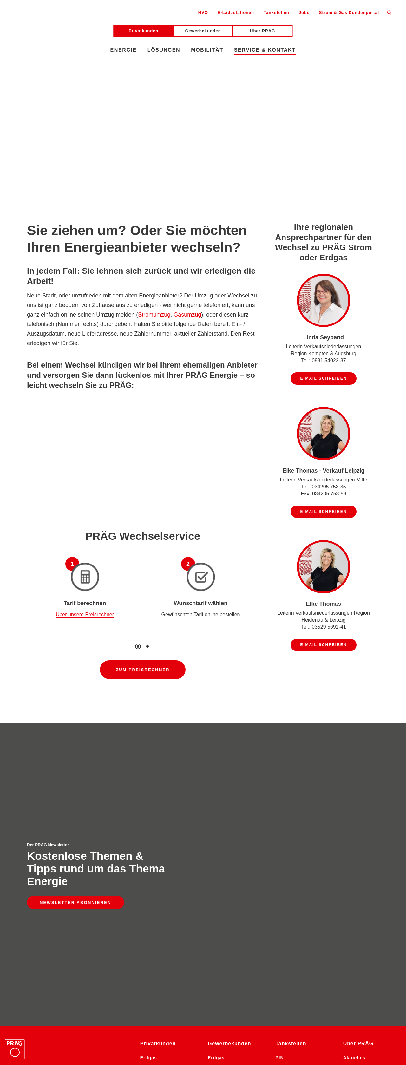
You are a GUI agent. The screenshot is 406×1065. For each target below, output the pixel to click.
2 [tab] (147, 646)
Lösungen (163, 50)
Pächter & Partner (296, 863)
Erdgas (148, 833)
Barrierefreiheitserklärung (43, 1036)
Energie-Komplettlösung (237, 960)
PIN (279, 833)
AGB (381, 1036)
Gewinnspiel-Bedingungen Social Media (251, 1047)
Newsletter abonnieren (75, 790)
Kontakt (284, 882)
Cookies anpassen (329, 1047)
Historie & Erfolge (364, 863)
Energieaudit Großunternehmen (229, 926)
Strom (147, 863)
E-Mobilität (153, 882)
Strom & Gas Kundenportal (349, 12)
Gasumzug (187, 314)
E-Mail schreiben (25, 890)
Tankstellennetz (294, 873)
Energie (123, 50)
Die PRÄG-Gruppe (364, 853)
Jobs (304, 12)
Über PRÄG (262, 31)
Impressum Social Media (257, 1036)
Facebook (307, 1021)
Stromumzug (154, 314)
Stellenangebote (362, 843)
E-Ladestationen (236, 12)
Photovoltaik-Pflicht (231, 980)
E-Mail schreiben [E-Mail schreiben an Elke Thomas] (323, 645)
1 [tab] (138, 646)
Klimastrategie (225, 892)
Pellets (148, 843)
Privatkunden (144, 31)
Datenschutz (98, 1036)
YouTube (262, 1021)
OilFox (148, 873)
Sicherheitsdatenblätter (75, 1047)
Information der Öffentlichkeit (331, 1036)
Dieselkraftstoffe (228, 873)
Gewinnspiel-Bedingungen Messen (153, 1047)
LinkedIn (216, 1021)
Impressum (206, 1036)
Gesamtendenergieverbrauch (236, 907)
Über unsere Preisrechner (85, 614)
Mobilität (207, 50)
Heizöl (147, 853)
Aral (280, 843)
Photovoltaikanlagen (232, 970)
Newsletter (122, 1021)
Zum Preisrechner (143, 669)
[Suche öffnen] (389, 12)
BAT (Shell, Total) (296, 853)
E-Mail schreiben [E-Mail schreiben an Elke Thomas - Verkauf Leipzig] (323, 511)
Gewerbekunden (203, 31)
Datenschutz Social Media (152, 1036)
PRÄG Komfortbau (365, 873)
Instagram (170, 1021)
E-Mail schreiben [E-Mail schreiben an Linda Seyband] (323, 378)
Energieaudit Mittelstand (223, 946)
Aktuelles (354, 833)
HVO (203, 12)
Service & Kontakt (265, 50)
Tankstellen (276, 12)
